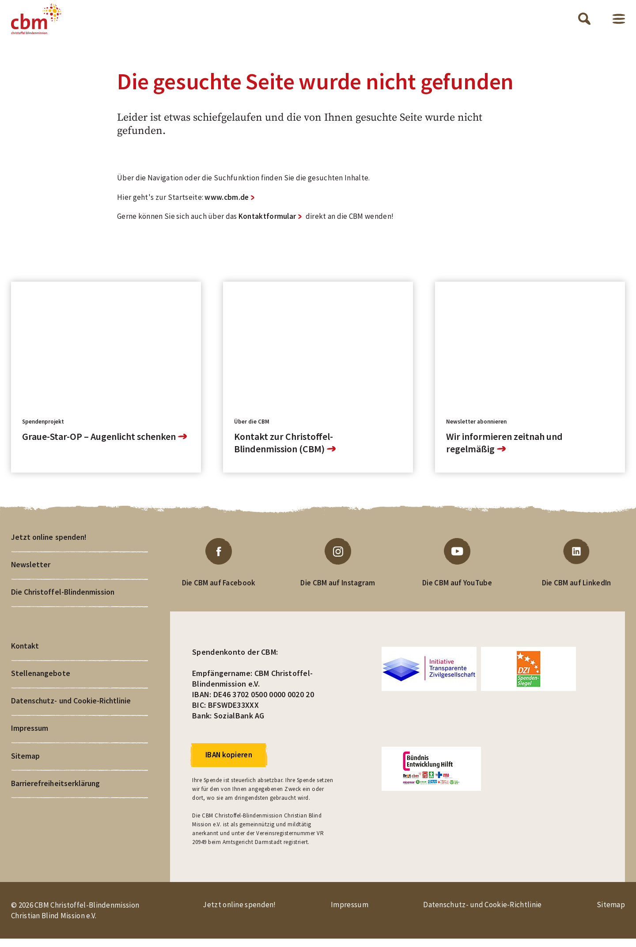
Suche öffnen (584, 23)
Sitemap (25, 770)
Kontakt (25, 657)
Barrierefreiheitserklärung (56, 799)
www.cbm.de (226, 205)
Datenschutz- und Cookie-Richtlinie (72, 714)
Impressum (29, 742)
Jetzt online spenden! (49, 546)
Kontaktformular (267, 224)
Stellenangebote (41, 685)
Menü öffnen (619, 23)
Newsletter (31, 574)
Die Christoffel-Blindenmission (63, 602)
